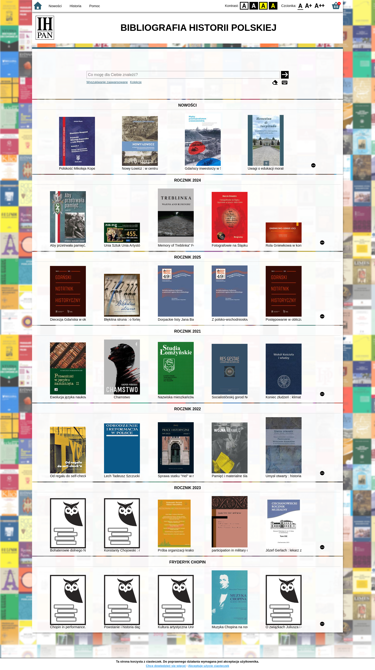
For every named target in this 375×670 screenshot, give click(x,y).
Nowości (55, 6)
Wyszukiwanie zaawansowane (107, 82)
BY (273, 5)
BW (254, 5)
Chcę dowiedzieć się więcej (166, 666)
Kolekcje (136, 82)
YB (263, 5)
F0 (300, 5)
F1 (308, 5)
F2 (319, 5)
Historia (75, 6)
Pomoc (94, 6)
